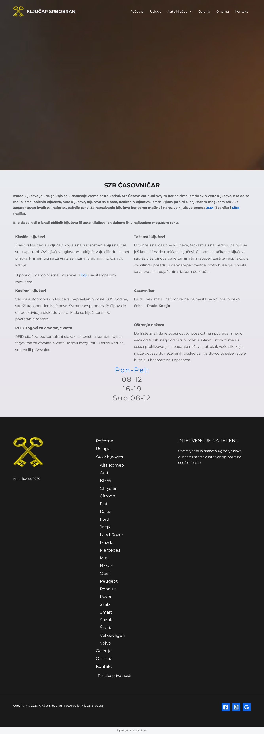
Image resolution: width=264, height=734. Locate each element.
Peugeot (109, 581)
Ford (104, 519)
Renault (108, 588)
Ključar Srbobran (51, 11)
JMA (210, 208)
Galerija (204, 11)
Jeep (105, 527)
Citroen (107, 496)
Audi (104, 472)
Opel (105, 573)
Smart (106, 612)
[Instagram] (236, 707)
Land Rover (111, 534)
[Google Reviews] (247, 707)
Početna (137, 11)
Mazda (106, 542)
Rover (106, 596)
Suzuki (107, 619)
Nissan (106, 565)
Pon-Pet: (132, 370)
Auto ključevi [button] (178, 11)
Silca (236, 208)
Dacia (105, 511)
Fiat (104, 503)
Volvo (105, 643)
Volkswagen (112, 635)
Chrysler (108, 488)
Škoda (106, 627)
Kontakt (241, 11)
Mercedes (110, 550)
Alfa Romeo (112, 465)
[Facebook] (226, 707)
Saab (105, 604)
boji (84, 275)
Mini (104, 557)
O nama (222, 11)
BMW (105, 480)
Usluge (155, 11)
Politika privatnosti (113, 675)
